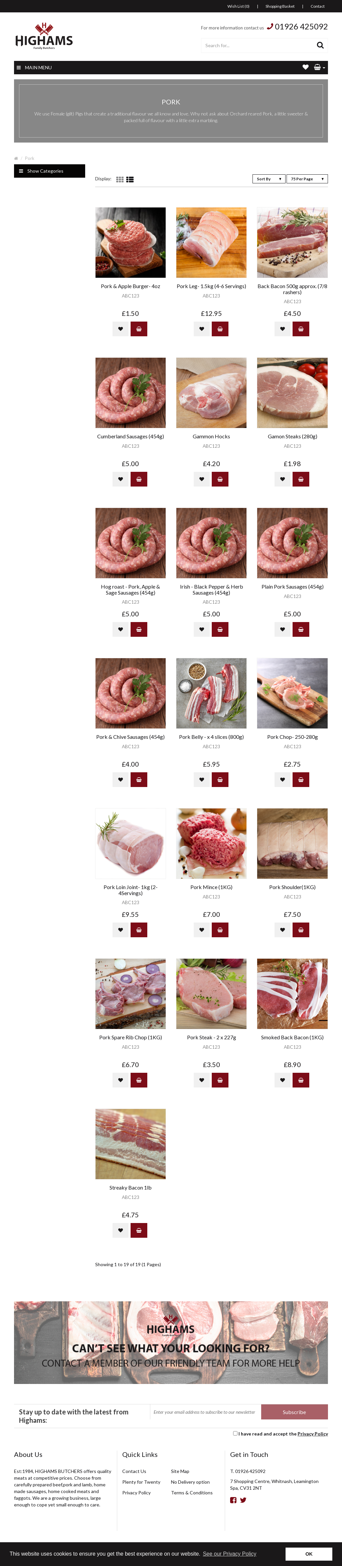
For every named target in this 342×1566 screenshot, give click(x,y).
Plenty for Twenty (141, 1482)
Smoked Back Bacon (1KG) (292, 1037)
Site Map (180, 1471)
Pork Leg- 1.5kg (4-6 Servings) (211, 286)
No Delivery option (190, 1482)
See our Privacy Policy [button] (229, 1554)
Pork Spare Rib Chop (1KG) (130, 1037)
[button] (319, 67)
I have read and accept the (283, 1434)
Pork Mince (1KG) (211, 887)
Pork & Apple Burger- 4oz (130, 286)
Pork (29, 158)
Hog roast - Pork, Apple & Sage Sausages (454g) (130, 589)
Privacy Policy (313, 1434)
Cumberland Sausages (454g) (130, 436)
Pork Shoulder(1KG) (292, 887)
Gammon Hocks (211, 436)
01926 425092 (301, 26)
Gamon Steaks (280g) (292, 436)
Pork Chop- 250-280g (292, 737)
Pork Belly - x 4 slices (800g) (211, 737)
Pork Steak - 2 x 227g (211, 1037)
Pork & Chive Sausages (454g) (130, 737)
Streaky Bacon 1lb (131, 1188)
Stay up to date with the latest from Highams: (74, 1416)
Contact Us (134, 1471)
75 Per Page (307, 178)
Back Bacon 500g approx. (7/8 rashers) (292, 289)
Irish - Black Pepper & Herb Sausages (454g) (211, 589)
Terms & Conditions (192, 1492)
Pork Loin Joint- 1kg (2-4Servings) (131, 890)
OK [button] (309, 1554)
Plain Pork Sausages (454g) (293, 587)
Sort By (269, 178)
